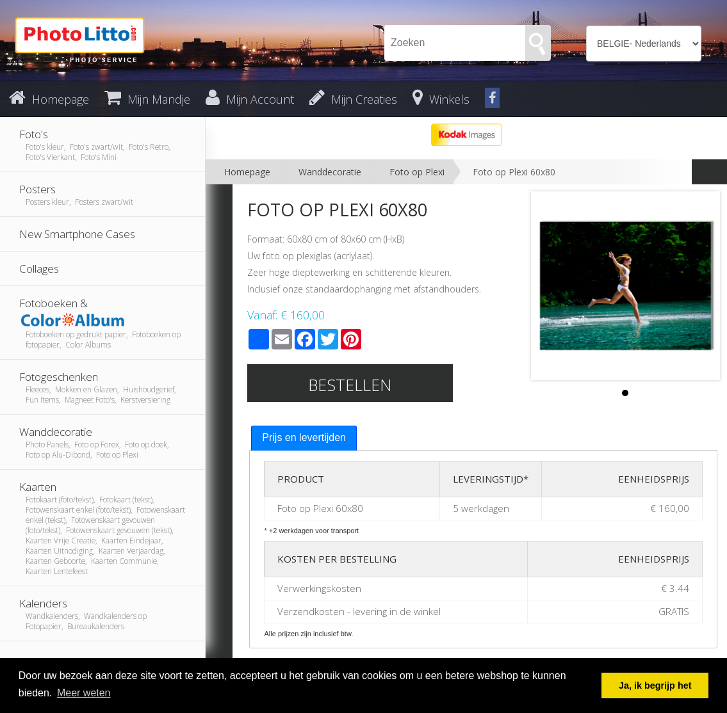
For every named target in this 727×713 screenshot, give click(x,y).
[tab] (304, 438)
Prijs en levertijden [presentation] (304, 437)
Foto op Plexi (417, 172)
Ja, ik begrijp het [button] (655, 685)
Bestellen (350, 385)
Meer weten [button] (84, 692)
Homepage (247, 172)
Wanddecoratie (329, 172)
